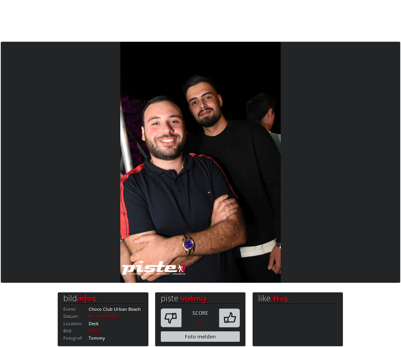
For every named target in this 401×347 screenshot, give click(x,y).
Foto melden (200, 336)
